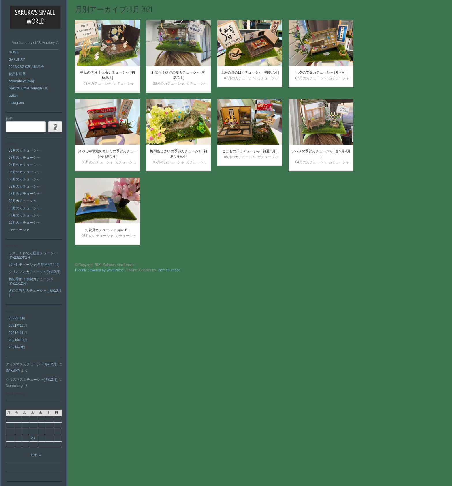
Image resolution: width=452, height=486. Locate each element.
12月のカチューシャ (24, 222)
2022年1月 (17, 318)
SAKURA (13, 371)
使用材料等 (17, 74)
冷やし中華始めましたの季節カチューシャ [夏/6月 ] (107, 154)
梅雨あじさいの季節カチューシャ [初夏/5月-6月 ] (178, 154)
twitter (13, 96)
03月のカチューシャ (24, 158)
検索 (9, 119)
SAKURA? (17, 59)
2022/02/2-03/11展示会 (26, 67)
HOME (14, 52)
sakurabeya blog (21, 81)
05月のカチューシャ (24, 172)
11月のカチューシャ (24, 215)
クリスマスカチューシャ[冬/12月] (34, 272)
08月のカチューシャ (24, 194)
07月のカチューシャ (24, 186)
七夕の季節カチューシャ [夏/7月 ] (320, 72)
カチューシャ (19, 230)
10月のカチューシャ (24, 208)
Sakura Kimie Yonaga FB (28, 88)
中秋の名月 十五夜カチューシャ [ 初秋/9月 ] (107, 75)
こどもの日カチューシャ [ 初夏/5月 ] (249, 151)
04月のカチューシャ (24, 165)
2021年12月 (18, 326)
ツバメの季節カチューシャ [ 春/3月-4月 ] (321, 154)
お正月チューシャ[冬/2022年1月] (34, 265)
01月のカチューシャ (24, 150)
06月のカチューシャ (24, 179)
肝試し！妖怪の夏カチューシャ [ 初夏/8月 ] (178, 75)
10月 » (36, 455)
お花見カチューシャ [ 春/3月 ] (107, 229)
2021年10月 (18, 340)
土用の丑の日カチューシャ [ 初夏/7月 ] (250, 72)
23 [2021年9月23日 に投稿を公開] (33, 438)
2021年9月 (17, 347)
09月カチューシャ (23, 201)
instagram (16, 103)
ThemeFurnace (168, 270)
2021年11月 (18, 333)
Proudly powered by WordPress (99, 270)
